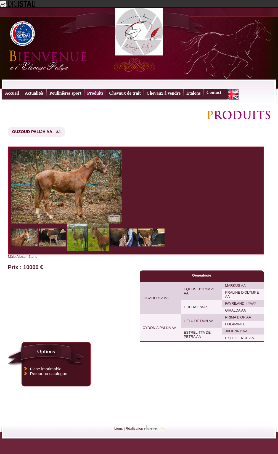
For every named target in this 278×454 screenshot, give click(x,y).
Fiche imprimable (46, 369)
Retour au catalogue (48, 373)
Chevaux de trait (125, 93)
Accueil (12, 93)
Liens (118, 428)
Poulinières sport (65, 93)
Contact (213, 92)
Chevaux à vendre (164, 93)
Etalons (193, 93)
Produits (95, 93)
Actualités (34, 93)
